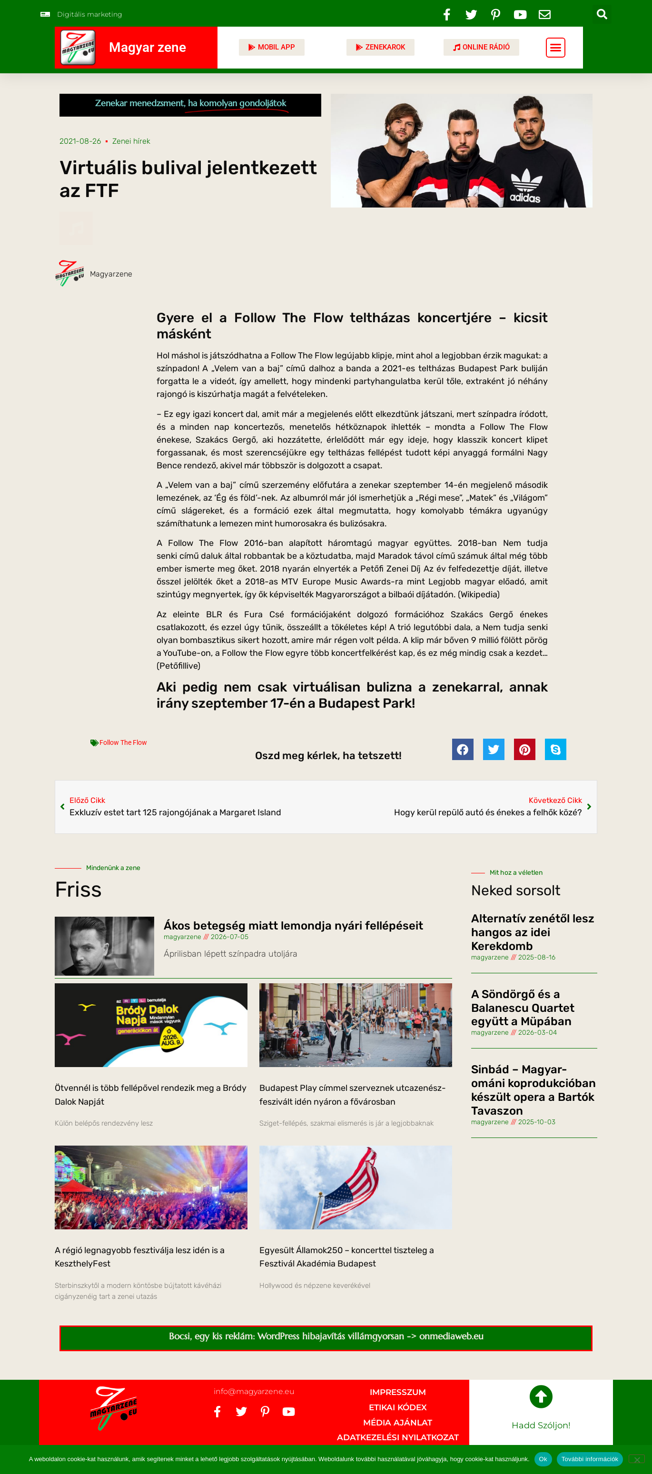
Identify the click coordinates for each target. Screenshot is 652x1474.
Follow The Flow (123, 742)
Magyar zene (147, 47)
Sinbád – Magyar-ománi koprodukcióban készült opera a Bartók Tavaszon (533, 1090)
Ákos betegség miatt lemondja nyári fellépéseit (293, 925)
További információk (590, 1459)
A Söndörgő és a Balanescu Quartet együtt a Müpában (522, 1008)
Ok (543, 1459)
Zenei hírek (131, 141)
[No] (637, 1458)
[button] (602, 14)
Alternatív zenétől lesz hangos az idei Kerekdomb (532, 932)
